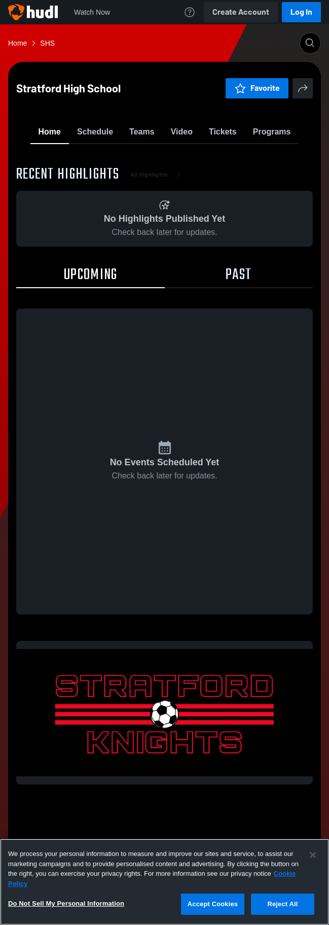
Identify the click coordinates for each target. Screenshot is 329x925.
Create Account (240, 12)
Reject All (282, 904)
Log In (301, 12)
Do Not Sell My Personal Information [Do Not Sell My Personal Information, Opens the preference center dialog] (66, 903)
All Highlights (157, 233)
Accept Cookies (213, 904)
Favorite (152, 157)
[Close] (313, 855)
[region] (164, 882)
